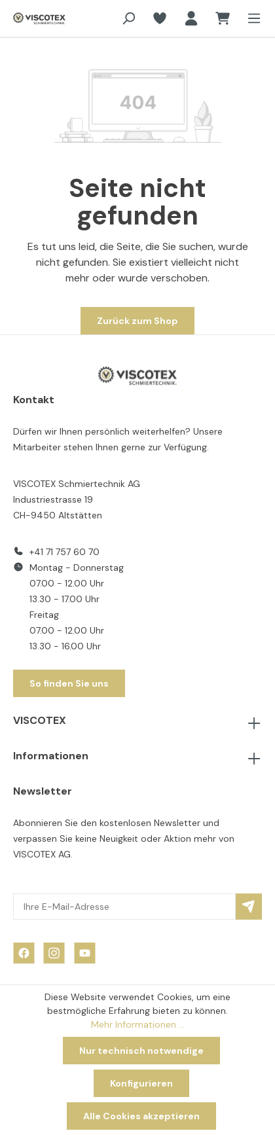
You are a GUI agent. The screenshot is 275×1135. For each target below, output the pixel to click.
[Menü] (250, 18)
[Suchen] (128, 18)
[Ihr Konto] (191, 18)
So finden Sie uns (69, 683)
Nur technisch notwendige (141, 1050)
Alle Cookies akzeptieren (141, 1116)
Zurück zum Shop (137, 321)
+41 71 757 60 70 (64, 552)
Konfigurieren (141, 1083)
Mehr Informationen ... (138, 1024)
